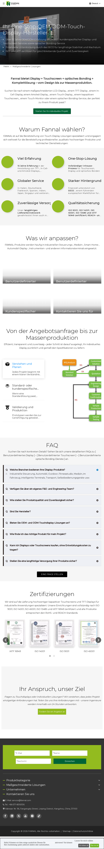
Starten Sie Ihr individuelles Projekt (52, 111)
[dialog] (52, 843)
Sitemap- (67, 795)
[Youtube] (25, 780)
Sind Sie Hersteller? (18, 508)
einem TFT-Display (78, 91)
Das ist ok (94, 845)
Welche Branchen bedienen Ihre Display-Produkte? (35, 470)
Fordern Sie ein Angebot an (52, 675)
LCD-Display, (60, 91)
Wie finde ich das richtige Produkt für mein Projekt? (36, 530)
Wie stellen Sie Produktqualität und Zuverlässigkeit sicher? (40, 496)
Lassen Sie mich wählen (84, 841)
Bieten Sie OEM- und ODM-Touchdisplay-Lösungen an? (38, 519)
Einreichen (70, 725)
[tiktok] (39, 780)
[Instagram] (32, 780)
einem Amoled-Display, (36, 94)
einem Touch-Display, (61, 94)
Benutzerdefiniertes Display (18, 455)
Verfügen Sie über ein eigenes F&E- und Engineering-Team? (40, 485)
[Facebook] (5, 780)
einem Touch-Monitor (32, 98)
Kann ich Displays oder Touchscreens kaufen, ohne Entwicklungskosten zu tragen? (48, 543)
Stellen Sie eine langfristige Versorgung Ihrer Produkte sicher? (41, 557)
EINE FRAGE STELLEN (52, 570)
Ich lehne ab (83, 845)
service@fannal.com (21, 764)
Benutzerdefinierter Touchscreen (57, 455)
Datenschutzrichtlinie (83, 795)
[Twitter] (18, 780)
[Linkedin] (12, 780)
